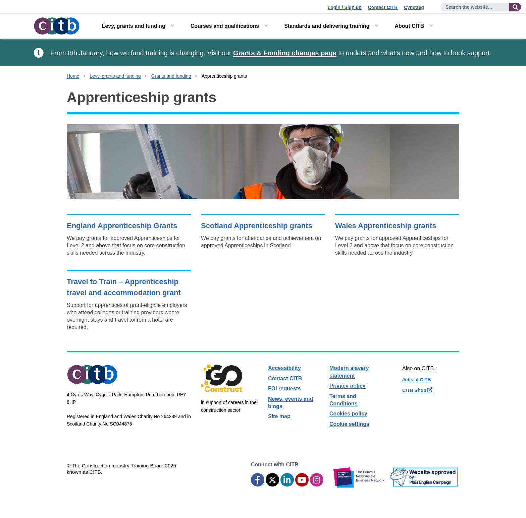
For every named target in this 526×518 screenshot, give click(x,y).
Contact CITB (383, 7)
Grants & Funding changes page (284, 53)
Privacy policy (347, 386)
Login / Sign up (345, 7)
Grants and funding (171, 76)
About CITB (409, 26)
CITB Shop (417, 390)
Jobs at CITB (416, 379)
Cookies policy (348, 413)
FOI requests (284, 388)
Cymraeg (414, 7)
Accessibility (284, 368)
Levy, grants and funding (133, 26)
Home (73, 76)
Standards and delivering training (326, 26)
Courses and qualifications (225, 26)
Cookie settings (349, 424)
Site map (279, 416)
